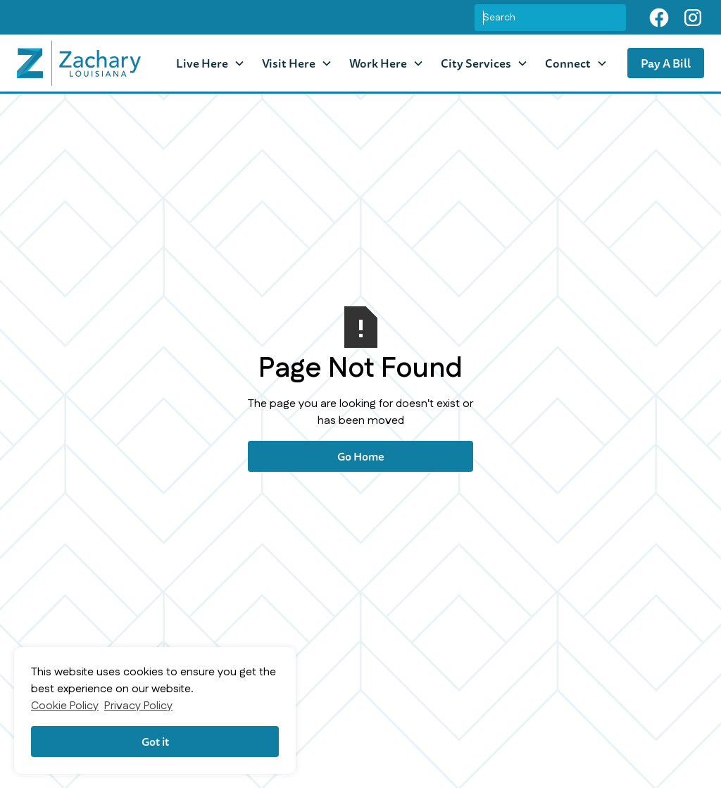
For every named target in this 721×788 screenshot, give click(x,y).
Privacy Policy (138, 706)
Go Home (360, 456)
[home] (79, 63)
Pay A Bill (666, 63)
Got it (155, 741)
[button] (210, 63)
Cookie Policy (65, 706)
